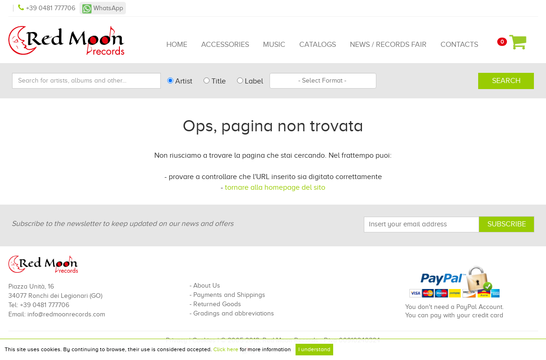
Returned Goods (217, 304)
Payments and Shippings (229, 294)
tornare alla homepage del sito (275, 187)
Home (176, 44)
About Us (206, 285)
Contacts (459, 44)
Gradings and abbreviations (233, 313)
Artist (179, 81)
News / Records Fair (388, 44)
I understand (314, 349)
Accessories (225, 44)
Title (215, 81)
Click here (225, 349)
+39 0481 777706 (47, 8)
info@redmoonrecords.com (66, 314)
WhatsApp (102, 8)
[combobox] (323, 81)
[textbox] (323, 80)
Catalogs (317, 44)
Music (274, 44)
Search (506, 81)
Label (250, 81)
